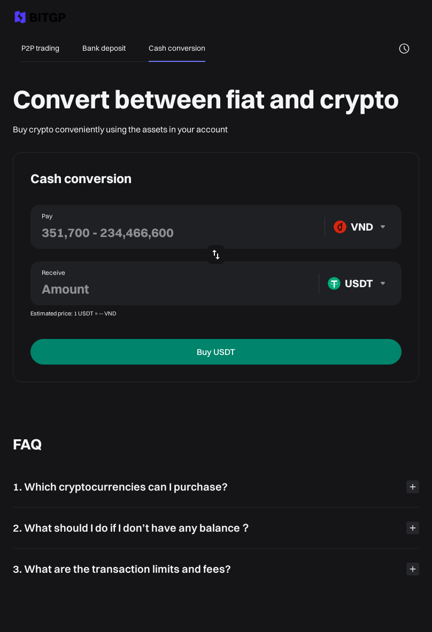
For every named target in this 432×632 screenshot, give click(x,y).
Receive (53, 272)
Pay (47, 216)
